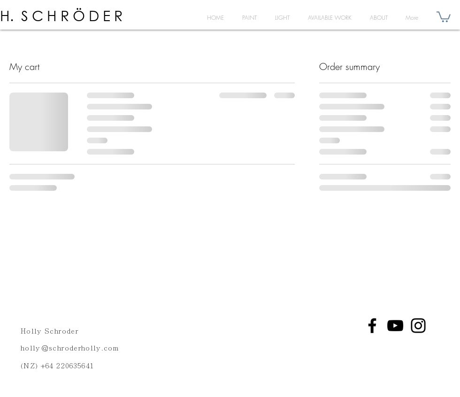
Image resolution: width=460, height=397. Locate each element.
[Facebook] (372, 325)
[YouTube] (395, 325)
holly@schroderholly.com (70, 347)
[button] (444, 16)
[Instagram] (418, 325)
